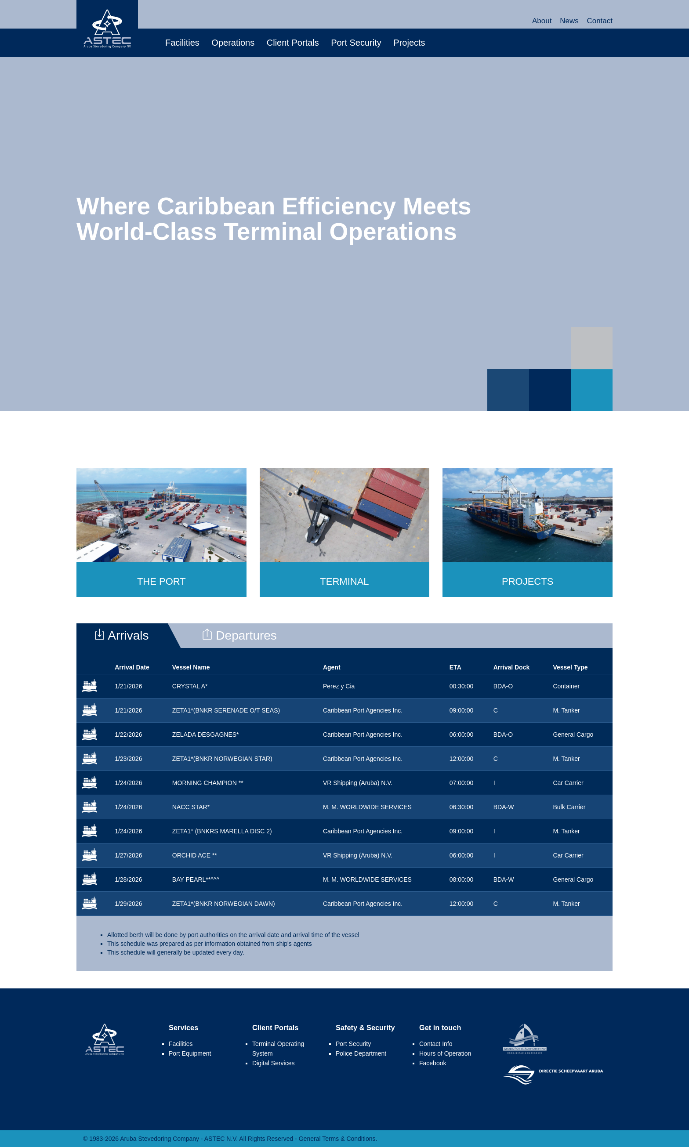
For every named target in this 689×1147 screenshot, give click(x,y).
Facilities (182, 42)
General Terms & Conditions (337, 1138)
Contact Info (436, 1043)
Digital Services (273, 1063)
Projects (409, 42)
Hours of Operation (445, 1053)
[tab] (130, 635)
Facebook (432, 1063)
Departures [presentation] (239, 635)
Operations (232, 42)
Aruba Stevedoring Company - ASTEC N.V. (107, 28)
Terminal (344, 581)
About (541, 21)
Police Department (361, 1053)
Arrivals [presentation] (121, 635)
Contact (600, 21)
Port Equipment (190, 1053)
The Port (161, 581)
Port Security (356, 42)
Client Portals (293, 42)
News (569, 21)
